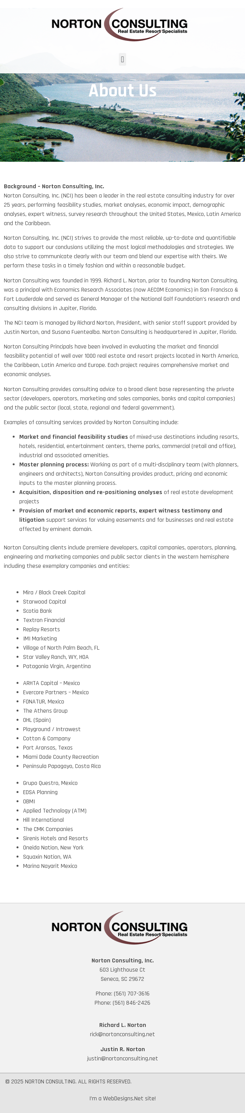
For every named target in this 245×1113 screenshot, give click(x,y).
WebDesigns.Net (123, 1099)
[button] (122, 59)
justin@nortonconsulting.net (122, 1059)
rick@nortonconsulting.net (122, 1034)
